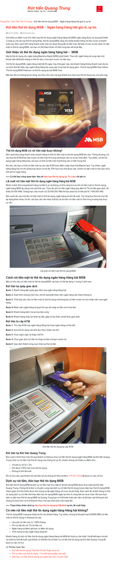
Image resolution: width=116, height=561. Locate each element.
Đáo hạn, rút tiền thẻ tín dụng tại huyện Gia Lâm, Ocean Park (40, 557)
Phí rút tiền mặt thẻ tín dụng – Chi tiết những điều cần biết (39, 553)
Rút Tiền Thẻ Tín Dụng (21, 21)
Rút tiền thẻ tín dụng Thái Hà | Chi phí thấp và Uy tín (36, 550)
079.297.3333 (75, 476)
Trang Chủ (5, 21)
